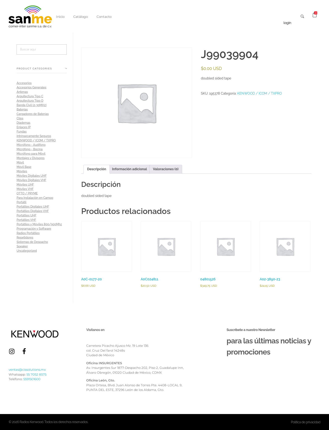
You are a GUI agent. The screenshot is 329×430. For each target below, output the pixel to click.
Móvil (20, 162)
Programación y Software (34, 228)
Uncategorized (27, 250)
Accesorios (24, 83)
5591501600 (31, 379)
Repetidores (25, 237)
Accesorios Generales (31, 87)
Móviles (22, 171)
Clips (20, 118)
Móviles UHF (25, 184)
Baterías (22, 109)
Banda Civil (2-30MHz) (32, 105)
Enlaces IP (24, 127)
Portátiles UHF (27, 215)
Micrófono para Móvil (31, 153)
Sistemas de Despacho (32, 242)
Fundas (22, 131)
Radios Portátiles (28, 233)
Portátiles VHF (26, 220)
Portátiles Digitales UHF (33, 206)
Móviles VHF (25, 189)
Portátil (21, 202)
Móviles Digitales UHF (32, 175)
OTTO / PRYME (27, 193)
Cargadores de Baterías (33, 114)
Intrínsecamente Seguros (34, 136)
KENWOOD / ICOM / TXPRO (259, 93)
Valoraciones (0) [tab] (166, 169)
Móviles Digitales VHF (31, 180)
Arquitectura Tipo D (30, 100)
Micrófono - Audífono (31, 144)
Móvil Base (24, 167)
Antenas (22, 92)
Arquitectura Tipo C (30, 96)
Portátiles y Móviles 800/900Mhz (39, 224)
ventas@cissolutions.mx (27, 370)
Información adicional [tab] (129, 169)
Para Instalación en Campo (35, 197)
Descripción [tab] (96, 169)
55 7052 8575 (36, 374)
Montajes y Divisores (30, 158)
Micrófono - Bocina (30, 149)
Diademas (23, 122)
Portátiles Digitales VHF (33, 211)
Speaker (22, 246)
